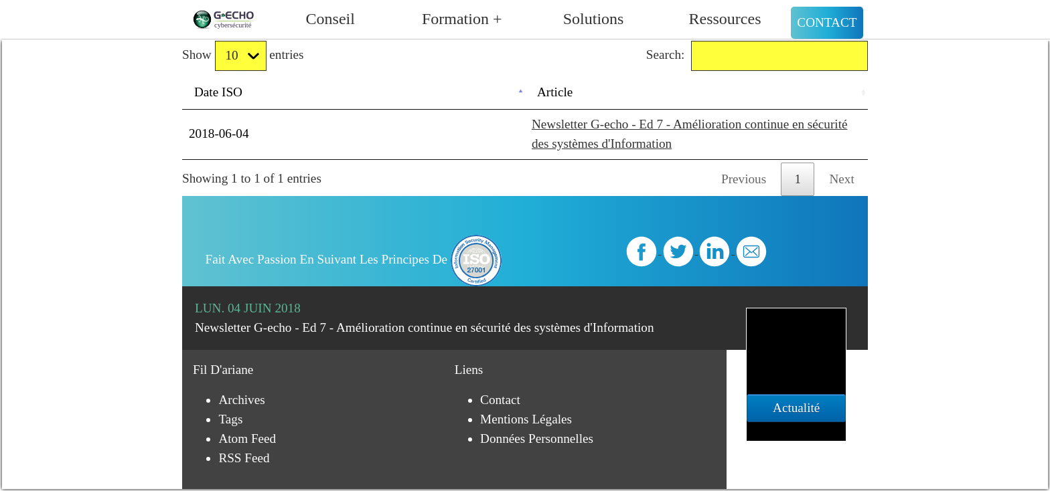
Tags (230, 419)
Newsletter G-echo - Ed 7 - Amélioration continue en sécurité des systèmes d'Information (424, 327)
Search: (757, 56)
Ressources (725, 18)
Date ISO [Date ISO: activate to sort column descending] (218, 92)
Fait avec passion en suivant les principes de (354, 259)
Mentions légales (526, 419)
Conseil (330, 18)
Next (842, 179)
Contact (826, 22)
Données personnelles (536, 438)
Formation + (462, 18)
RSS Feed (243, 458)
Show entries (242, 56)
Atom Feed (247, 438)
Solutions (593, 18)
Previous (743, 179)
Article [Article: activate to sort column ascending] (555, 92)
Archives (241, 400)
